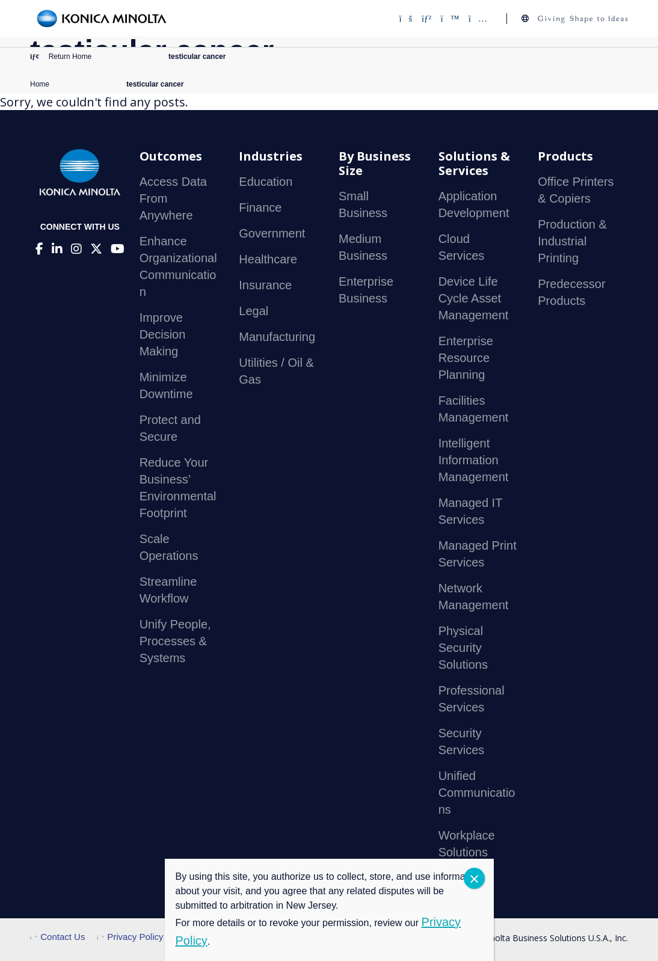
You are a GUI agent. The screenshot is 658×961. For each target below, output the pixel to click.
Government (272, 233)
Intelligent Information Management (473, 460)
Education (265, 181)
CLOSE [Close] (474, 878)
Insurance (265, 285)
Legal (253, 311)
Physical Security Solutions (463, 647)
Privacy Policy (130, 937)
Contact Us (57, 937)
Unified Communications (476, 792)
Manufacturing (277, 336)
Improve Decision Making (163, 334)
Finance (260, 207)
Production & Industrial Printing (572, 241)
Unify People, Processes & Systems (175, 641)
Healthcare (268, 259)
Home (39, 84)
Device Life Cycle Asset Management (473, 298)
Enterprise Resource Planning (465, 357)
